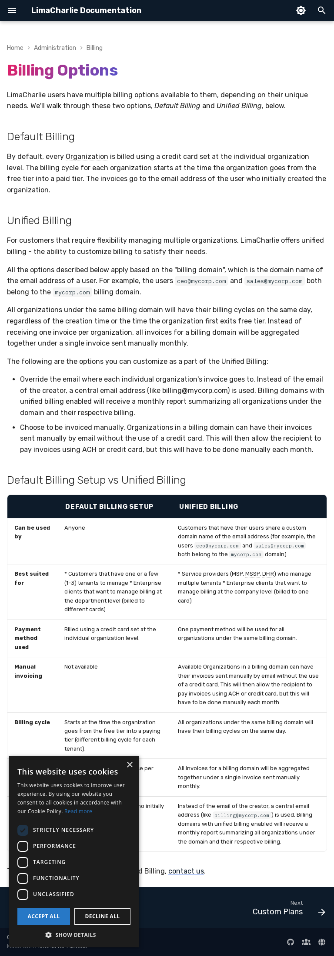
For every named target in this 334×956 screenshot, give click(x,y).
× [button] (129, 765)
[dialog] (74, 851)
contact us (186, 871)
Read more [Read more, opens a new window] (78, 811)
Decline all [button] (102, 916)
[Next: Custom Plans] (287, 910)
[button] (73, 934)
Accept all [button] (44, 916)
